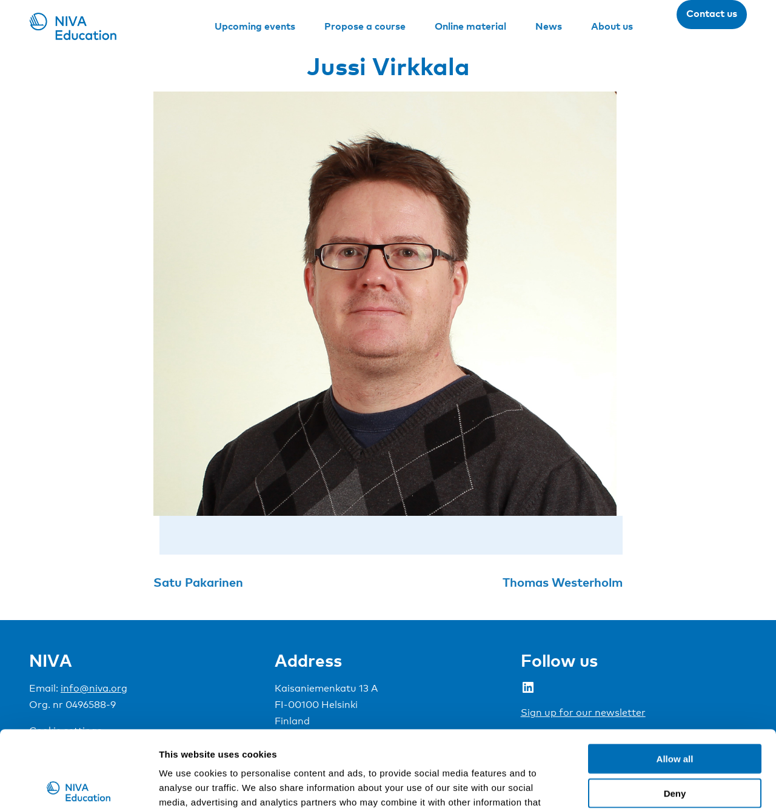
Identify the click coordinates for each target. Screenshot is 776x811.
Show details (636, 787)
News (548, 26)
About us (612, 26)
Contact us (711, 13)
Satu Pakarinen (198, 582)
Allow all (675, 680)
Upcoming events (255, 26)
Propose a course (365, 26)
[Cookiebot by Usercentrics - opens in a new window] (78, 787)
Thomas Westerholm (563, 582)
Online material (470, 26)
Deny (675, 714)
